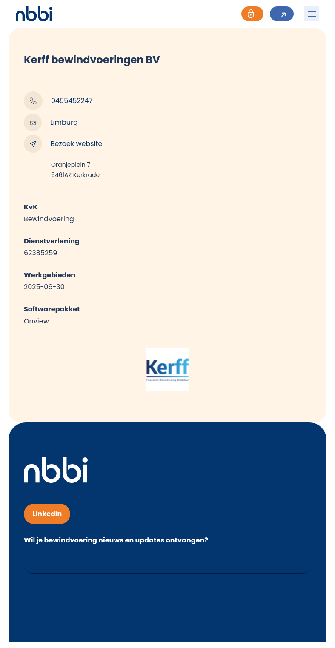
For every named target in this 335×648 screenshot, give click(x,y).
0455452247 (58, 100)
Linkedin (47, 514)
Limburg (51, 122)
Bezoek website (63, 144)
